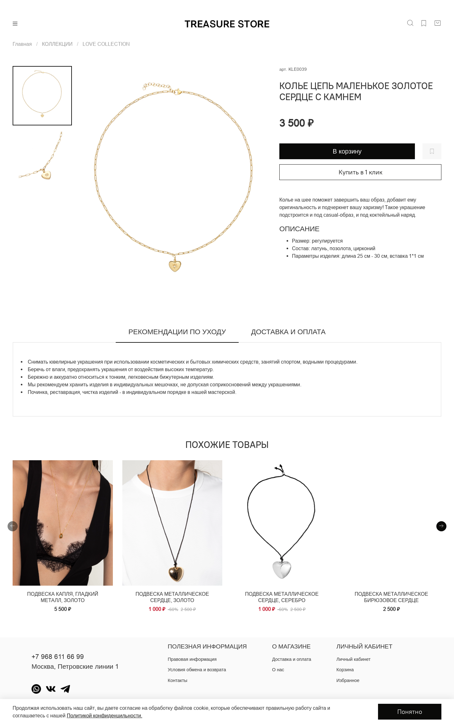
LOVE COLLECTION (106, 44)
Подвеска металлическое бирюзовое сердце (391, 597)
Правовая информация (192, 659)
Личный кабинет (353, 659)
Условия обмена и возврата (197, 669)
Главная (22, 44)
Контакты (177, 680)
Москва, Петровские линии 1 (75, 666)
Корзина (345, 669)
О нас (278, 669)
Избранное (347, 680)
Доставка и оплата (291, 659)
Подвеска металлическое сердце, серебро (281, 597)
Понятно (409, 711)
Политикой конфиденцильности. (104, 715)
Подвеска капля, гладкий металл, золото (62, 597)
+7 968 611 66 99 (58, 657)
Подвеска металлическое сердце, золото (172, 597)
